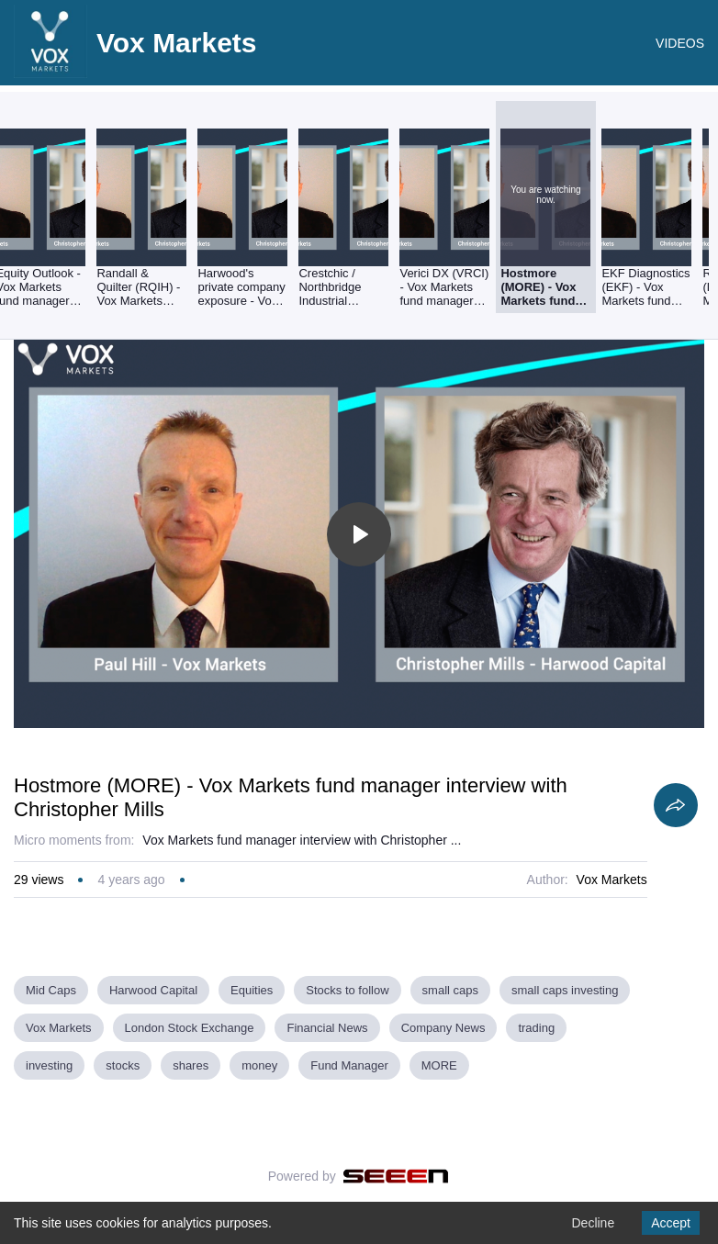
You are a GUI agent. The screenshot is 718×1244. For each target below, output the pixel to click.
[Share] (676, 805)
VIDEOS (680, 43)
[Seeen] (396, 1176)
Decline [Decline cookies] (592, 1223)
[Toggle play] (359, 534)
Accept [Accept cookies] (670, 1223)
